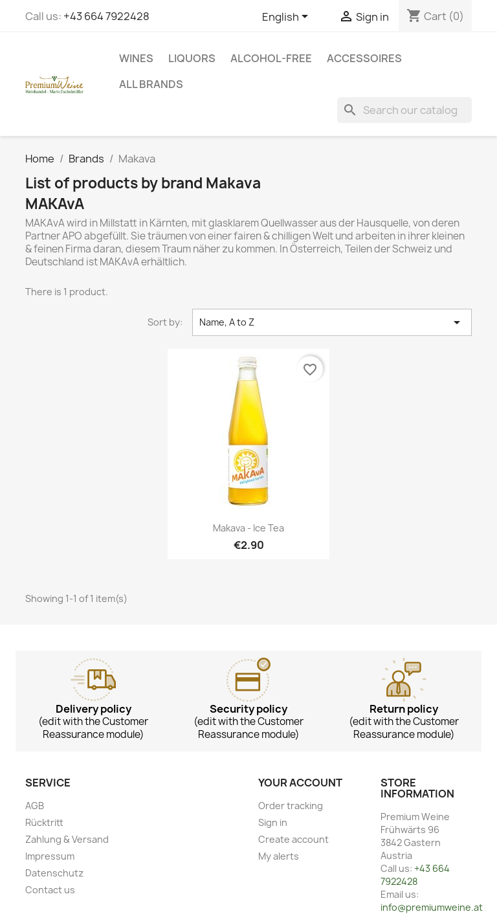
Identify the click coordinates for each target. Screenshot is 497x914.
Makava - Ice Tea (248, 528)
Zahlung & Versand (67, 839)
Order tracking (290, 805)
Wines (136, 58)
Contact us (50, 890)
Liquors (191, 58)
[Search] (404, 110)
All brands (151, 84)
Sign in (272, 822)
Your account (300, 782)
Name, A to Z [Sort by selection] (332, 322)
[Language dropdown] (287, 17)
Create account (293, 839)
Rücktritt (44, 822)
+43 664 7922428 (106, 16)
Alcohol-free (271, 58)
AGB (34, 805)
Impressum (49, 856)
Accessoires (364, 58)
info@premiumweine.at (432, 907)
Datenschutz (54, 873)
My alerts (278, 856)
